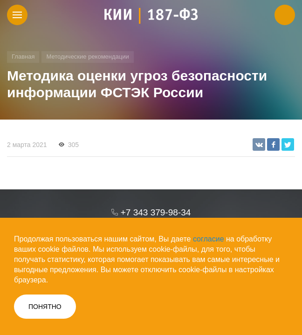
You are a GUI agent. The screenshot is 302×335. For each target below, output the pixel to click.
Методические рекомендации (87, 56)
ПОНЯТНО (45, 306)
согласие (208, 239)
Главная (23, 56)
